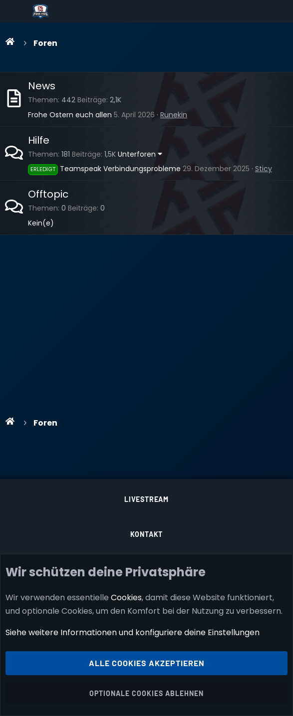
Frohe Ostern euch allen (70, 115)
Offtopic (48, 194)
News (41, 86)
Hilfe (38, 140)
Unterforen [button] (137, 154)
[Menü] (15, 11)
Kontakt (146, 534)
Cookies (126, 597)
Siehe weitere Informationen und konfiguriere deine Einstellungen (132, 632)
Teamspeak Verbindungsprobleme (104, 169)
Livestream (146, 499)
